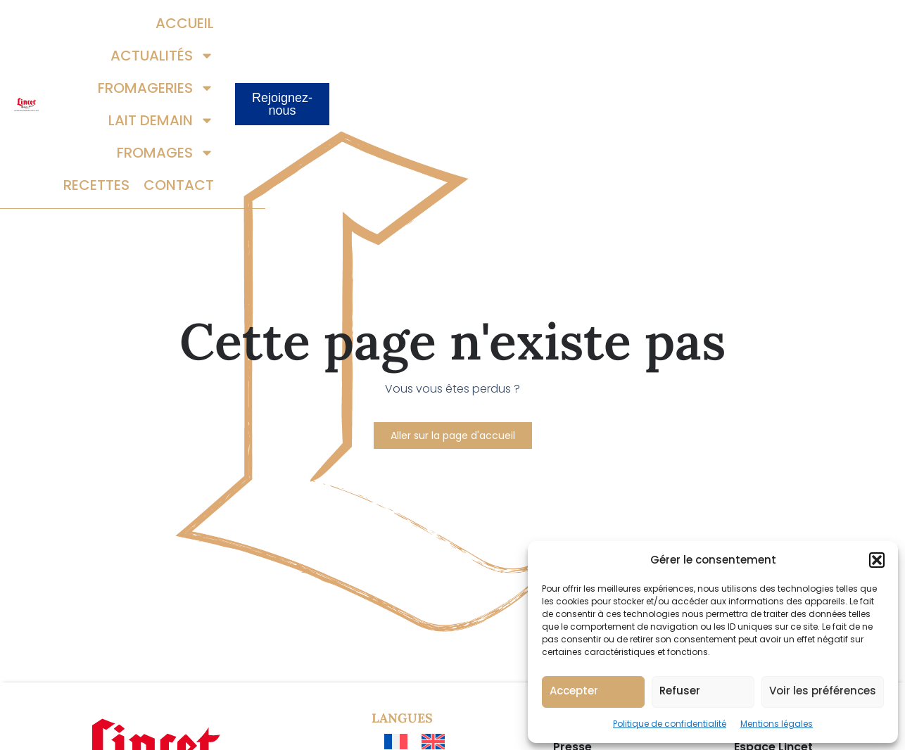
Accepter (574, 690)
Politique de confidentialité (669, 724)
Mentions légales (776, 724)
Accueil (263, 24)
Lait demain (606, 25)
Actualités (358, 25)
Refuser (679, 690)
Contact (735, 57)
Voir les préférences (822, 690)
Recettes (653, 57)
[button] (877, 560)
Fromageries (482, 25)
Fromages (722, 25)
